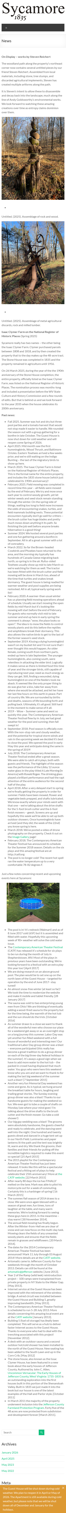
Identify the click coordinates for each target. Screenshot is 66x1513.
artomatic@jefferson (20, 1271)
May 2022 (8, 1470)
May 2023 (8, 1464)
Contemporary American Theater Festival (38, 947)
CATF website (51, 1257)
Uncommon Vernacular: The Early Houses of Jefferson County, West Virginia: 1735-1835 (34, 1374)
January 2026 (10, 1452)
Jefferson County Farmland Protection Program (36, 1406)
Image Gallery (20, 836)
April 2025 (8, 1458)
